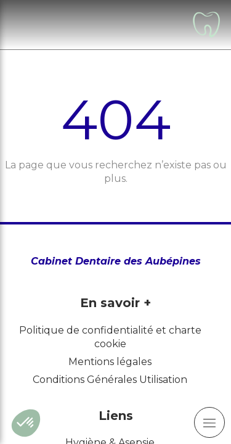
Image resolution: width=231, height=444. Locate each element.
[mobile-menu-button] (209, 422)
